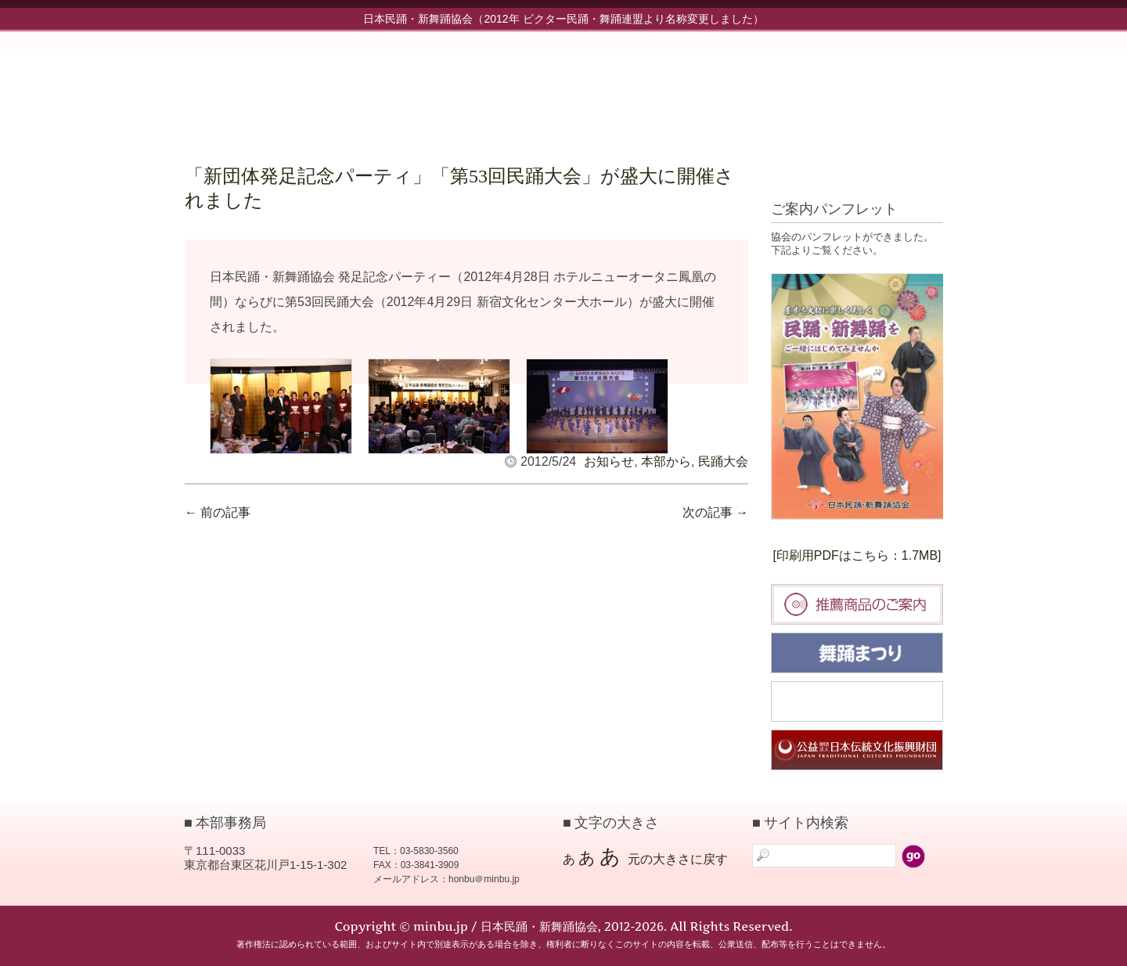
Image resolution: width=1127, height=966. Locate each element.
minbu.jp (340, 78)
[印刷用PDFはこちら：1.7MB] (856, 555)
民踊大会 (723, 461)
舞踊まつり (857, 653)
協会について (748, 83)
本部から (666, 461)
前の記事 (217, 512)
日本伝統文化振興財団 (857, 750)
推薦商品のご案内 (857, 604)
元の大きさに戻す (678, 859)
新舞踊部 (678, 83)
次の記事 (715, 512)
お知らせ (537, 83)
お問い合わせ (889, 83)
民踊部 (607, 83)
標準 (875, 174)
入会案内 (818, 83)
